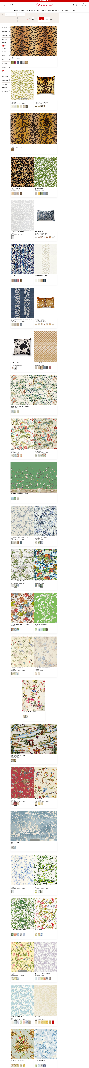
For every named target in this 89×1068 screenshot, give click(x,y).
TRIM (26, 1047)
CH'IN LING (43, 621)
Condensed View (66, 18)
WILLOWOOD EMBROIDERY (47, 839)
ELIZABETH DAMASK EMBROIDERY (61, 1014)
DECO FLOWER (44, 970)
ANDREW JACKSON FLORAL (71, 796)
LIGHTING (28, 1053)
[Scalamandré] (3, 65)
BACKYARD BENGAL (45, 142)
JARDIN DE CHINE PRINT (46, 447)
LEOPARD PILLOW (21, 185)
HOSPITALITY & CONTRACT (62, 1046)
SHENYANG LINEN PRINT (34, 316)
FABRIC (27, 1043)
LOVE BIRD (43, 709)
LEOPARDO (43, 98)
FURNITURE (28, 1051)
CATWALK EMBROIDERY (70, 185)
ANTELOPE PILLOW (45, 229)
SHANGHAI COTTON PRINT (23, 534)
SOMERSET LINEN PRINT (58, 491)
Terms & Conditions (22, 1060)
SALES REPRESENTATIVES (10, 1051)
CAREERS (45, 1047)
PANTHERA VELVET (21, 142)
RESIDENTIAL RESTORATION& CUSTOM (65, 1049)
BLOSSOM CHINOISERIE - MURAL (25, 360)
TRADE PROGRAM (63, 1043)
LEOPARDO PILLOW (21, 98)
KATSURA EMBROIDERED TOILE (72, 360)
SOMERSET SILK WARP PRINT (36, 491)
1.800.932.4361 (9, 1045)
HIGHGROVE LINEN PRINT (71, 752)
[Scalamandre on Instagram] (73, 5)
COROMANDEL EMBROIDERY (24, 839)
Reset (31, 15)
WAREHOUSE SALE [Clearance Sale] (63, 1041)
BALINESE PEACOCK (21, 709)
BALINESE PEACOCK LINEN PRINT (73, 665)
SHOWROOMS (7, 1049)
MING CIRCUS (19, 578)
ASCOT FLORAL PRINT (46, 752)
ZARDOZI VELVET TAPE (46, 927)
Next (37, 18)
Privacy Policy (12, 1060)
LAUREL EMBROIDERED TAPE (48, 883)
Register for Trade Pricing (10, 5)
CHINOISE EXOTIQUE (69, 534)
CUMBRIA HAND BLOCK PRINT (24, 883)
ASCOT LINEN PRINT (21, 752)
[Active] (3, 40)
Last (41, 18)
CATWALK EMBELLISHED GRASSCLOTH (26, 229)
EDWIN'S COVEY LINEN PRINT (72, 709)
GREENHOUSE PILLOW (70, 927)
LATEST (27, 1041)
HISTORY (45, 1043)
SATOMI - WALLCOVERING (47, 403)
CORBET (42, 185)
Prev (33, 18)
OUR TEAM (45, 1045)
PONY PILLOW (67, 229)
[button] (85, 5)
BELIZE (42, 665)
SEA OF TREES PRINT (69, 403)
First (29, 18)
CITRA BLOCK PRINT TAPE (70, 883)
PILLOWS (27, 1049)
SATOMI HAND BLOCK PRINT (24, 403)
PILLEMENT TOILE (21, 621)
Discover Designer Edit (44, 1)
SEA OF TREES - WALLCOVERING (25, 447)
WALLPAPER (28, 1045)
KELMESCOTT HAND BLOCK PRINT (49, 272)
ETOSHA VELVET (20, 272)
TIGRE (17, 54)
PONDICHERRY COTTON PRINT (48, 796)
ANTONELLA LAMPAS (33, 1014)
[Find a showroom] (77, 5)
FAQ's (5, 1041)
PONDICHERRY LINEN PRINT (23, 796)
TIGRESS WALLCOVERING (70, 54)
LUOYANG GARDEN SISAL (70, 447)
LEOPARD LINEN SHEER (70, 142)
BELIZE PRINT (19, 665)
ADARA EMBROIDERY (69, 839)
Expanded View (73, 18)
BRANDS (45, 1041)
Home (5, 1060)
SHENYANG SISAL (56, 316)
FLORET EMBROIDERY (69, 970)
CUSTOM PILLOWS (63, 1039)
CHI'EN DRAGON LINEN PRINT (72, 621)
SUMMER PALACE (44, 578)
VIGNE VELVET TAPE (21, 927)
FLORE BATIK (19, 970)
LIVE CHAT (8, 1043)
